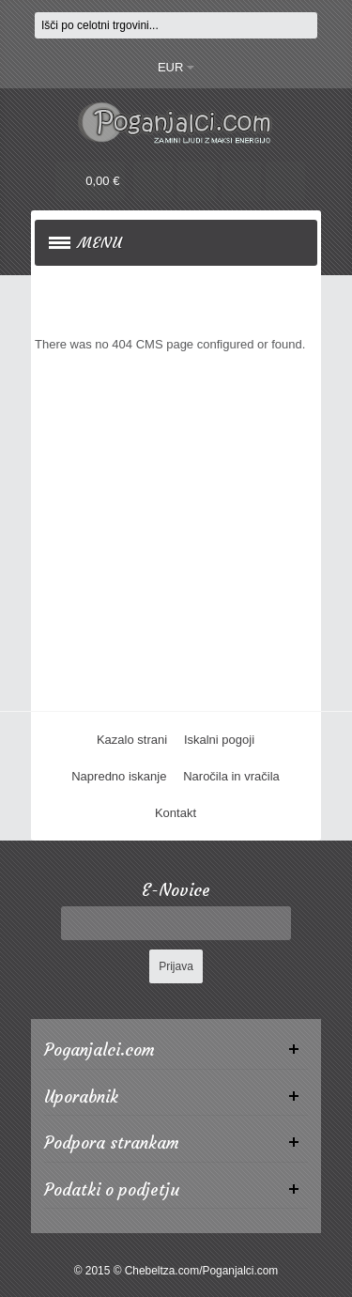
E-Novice (176, 891)
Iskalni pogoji (219, 740)
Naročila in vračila (231, 776)
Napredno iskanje (118, 776)
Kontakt (175, 813)
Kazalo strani (132, 740)
